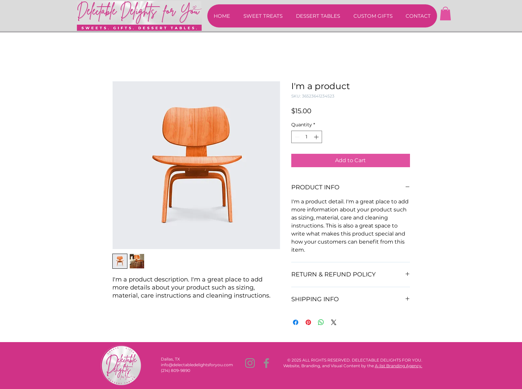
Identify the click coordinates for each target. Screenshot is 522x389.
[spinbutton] (307, 137)
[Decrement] (296, 137)
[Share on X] (334, 322)
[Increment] (317, 137)
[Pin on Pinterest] (308, 322)
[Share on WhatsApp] (321, 322)
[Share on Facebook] (296, 322)
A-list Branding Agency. (398, 365)
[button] (445, 13)
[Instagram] (249, 363)
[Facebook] (266, 363)
